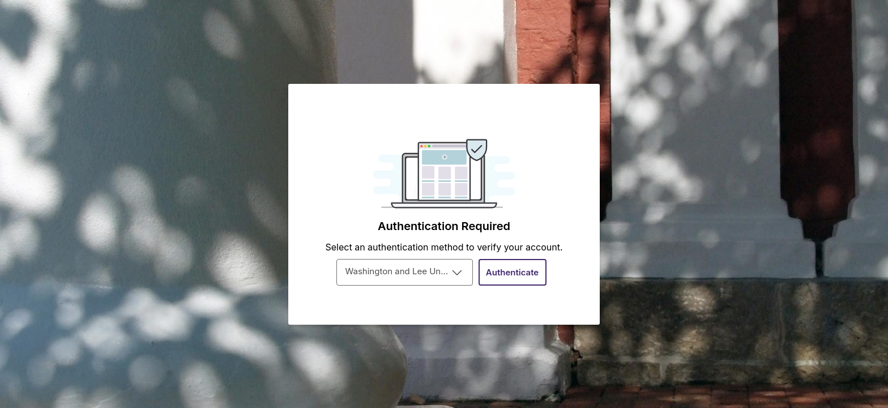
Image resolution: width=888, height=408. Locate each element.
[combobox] (404, 272)
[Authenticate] (513, 272)
